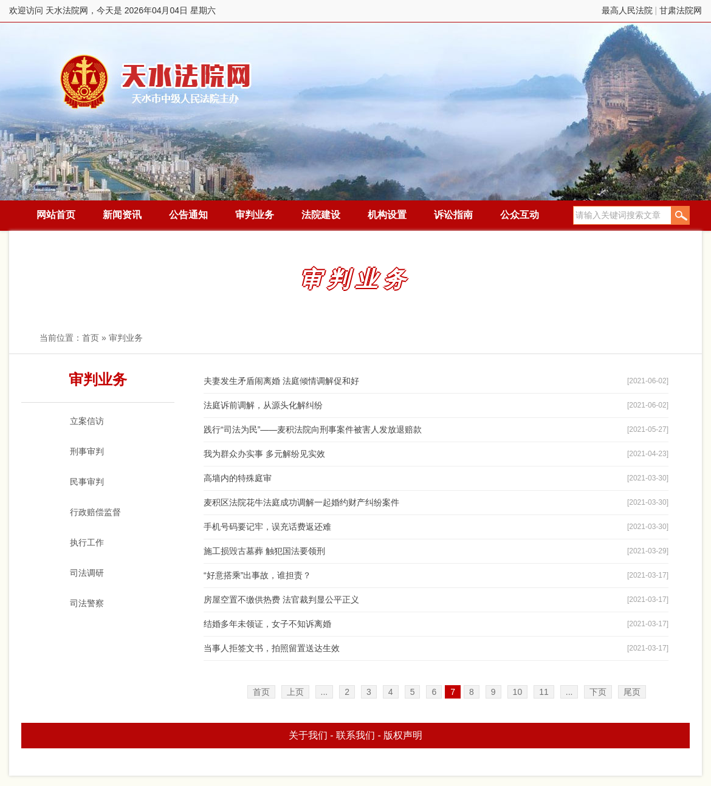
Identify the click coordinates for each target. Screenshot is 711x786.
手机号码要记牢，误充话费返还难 (267, 526)
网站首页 (55, 215)
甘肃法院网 (680, 10)
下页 (597, 692)
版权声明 (402, 735)
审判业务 (254, 215)
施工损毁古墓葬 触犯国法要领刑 (264, 551)
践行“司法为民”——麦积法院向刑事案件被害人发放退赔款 (313, 429)
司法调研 (87, 573)
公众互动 (519, 215)
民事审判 (87, 482)
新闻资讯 (122, 215)
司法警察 (87, 603)
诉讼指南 (453, 215)
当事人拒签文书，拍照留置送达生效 (272, 648)
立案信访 (87, 421)
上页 (295, 692)
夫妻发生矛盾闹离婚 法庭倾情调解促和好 (281, 381)
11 (544, 692)
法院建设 (320, 215)
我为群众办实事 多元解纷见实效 (264, 454)
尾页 (632, 692)
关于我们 (308, 735)
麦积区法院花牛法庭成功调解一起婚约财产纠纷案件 (301, 502)
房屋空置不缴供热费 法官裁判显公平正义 (281, 599)
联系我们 (355, 735)
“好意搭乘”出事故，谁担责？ (257, 575)
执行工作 (87, 542)
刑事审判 (87, 451)
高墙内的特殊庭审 (238, 478)
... (324, 692)
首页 (90, 338)
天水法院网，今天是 (156, 82)
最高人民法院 (627, 10)
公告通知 (188, 215)
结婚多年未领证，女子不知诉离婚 (267, 624)
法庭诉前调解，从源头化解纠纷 (263, 405)
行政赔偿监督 (95, 512)
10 (518, 692)
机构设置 (387, 215)
